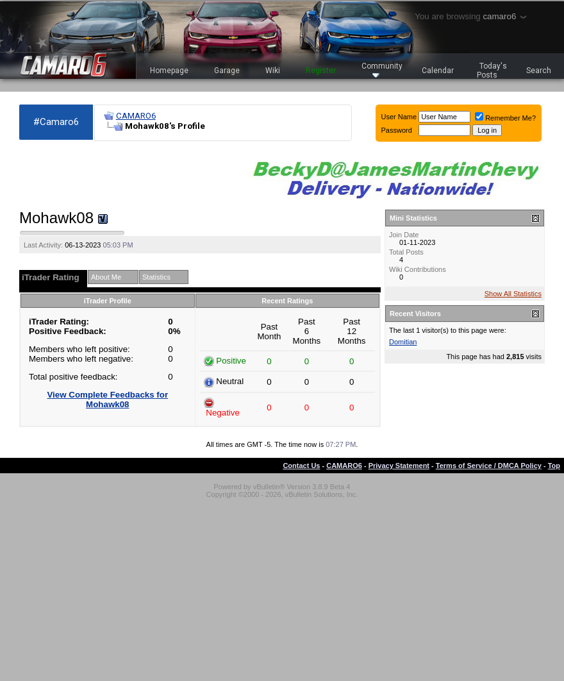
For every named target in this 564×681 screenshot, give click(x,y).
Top (554, 465)
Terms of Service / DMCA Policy (489, 465)
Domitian (403, 342)
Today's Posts (492, 71)
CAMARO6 (136, 116)
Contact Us (301, 465)
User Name (399, 117)
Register (321, 70)
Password (396, 130)
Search (538, 70)
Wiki (272, 70)
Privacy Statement (399, 465)
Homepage (169, 70)
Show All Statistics (513, 294)
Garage (227, 70)
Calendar (438, 70)
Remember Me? (505, 118)
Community (381, 70)
